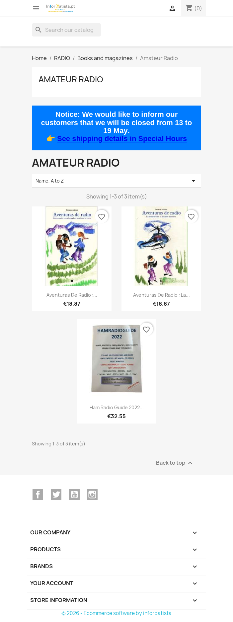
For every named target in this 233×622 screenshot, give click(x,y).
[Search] (66, 30)
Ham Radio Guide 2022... (117, 407)
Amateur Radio (71, 79)
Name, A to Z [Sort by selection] (116, 181)
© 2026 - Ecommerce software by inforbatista (116, 613)
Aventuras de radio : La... (161, 295)
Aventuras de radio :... (71, 295)
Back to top (175, 463)
